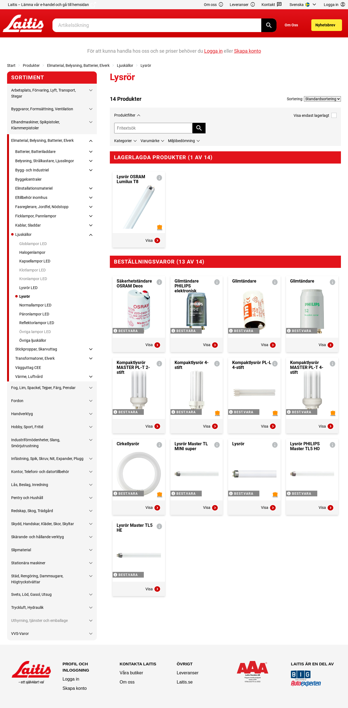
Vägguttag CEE (28, 367)
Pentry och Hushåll (27, 498)
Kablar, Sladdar (28, 225)
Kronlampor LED (33, 279)
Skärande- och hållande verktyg (37, 537)
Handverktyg (22, 414)
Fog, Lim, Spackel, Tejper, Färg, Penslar (43, 388)
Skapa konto (75, 688)
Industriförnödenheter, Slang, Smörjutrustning (35, 443)
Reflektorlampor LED (36, 323)
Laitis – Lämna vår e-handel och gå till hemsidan (52, 4)
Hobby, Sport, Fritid (27, 427)
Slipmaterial (21, 550)
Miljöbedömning (181, 141)
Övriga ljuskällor (32, 340)
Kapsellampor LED (34, 261)
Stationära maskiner (28, 563)
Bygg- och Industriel (32, 170)
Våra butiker (131, 673)
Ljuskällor (125, 65)
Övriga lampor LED (35, 332)
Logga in (71, 679)
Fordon (17, 401)
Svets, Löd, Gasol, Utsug (31, 594)
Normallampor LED (35, 305)
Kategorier (123, 141)
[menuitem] (304, 4)
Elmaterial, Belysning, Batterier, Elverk (78, 65)
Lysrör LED (28, 288)
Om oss (213, 5)
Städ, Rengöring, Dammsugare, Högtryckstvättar (37, 579)
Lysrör (146, 65)
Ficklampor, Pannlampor (35, 216)
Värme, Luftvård (29, 376)
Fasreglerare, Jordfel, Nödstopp (42, 207)
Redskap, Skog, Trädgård (32, 511)
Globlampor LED (33, 244)
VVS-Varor (20, 633)
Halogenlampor (32, 252)
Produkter (31, 65)
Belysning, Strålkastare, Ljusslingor (44, 161)
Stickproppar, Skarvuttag (36, 349)
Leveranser (242, 5)
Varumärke (150, 141)
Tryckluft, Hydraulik (27, 607)
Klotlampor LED (32, 270)
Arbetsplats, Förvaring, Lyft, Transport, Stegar (43, 93)
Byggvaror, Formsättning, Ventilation (42, 109)
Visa (153, 240)
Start (11, 65)
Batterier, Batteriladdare (35, 151)
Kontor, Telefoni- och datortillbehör (40, 471)
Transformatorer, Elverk (35, 358)
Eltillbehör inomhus (31, 197)
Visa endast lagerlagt (315, 115)
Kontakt (272, 5)
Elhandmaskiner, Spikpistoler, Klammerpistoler (35, 125)
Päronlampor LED (34, 314)
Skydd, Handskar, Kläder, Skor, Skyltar (42, 524)
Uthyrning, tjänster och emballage (39, 620)
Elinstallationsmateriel (33, 188)
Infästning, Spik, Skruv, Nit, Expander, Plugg (47, 458)
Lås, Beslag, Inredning (29, 485)
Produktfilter (124, 115)
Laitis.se (185, 682)
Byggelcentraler (28, 179)
